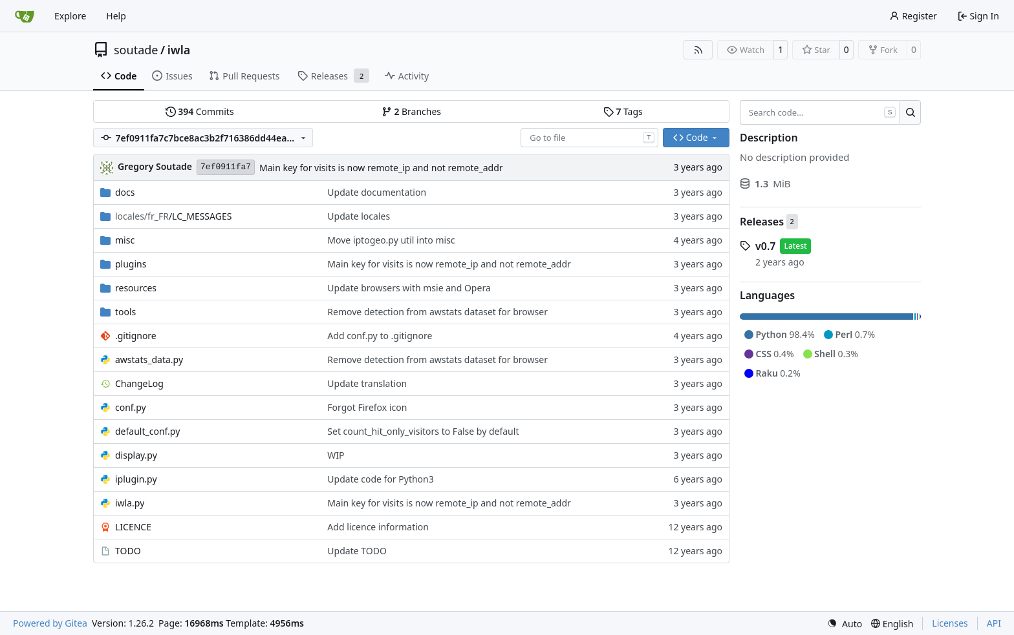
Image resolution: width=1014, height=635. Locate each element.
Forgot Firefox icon (367, 407)
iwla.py (129, 503)
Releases (762, 221)
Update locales (358, 216)
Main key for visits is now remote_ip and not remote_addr (380, 167)
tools (125, 312)
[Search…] (910, 112)
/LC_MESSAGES (173, 216)
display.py (136, 455)
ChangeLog (139, 383)
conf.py (130, 407)
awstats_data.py (149, 359)
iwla (179, 49)
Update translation (367, 383)
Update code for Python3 (380, 479)
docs (125, 192)
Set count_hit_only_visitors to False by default (423, 431)
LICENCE (133, 527)
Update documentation (376, 192)
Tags (623, 111)
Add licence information (378, 527)
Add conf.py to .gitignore (379, 335)
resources (135, 288)
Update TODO (357, 551)
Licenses (950, 623)
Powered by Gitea (50, 623)
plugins (130, 264)
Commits (200, 111)
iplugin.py (136, 479)
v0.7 (765, 246)
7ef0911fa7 (225, 167)
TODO (128, 551)
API (994, 623)
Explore (70, 16)
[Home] (24, 16)
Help (116, 16)
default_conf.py (147, 431)
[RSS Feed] (698, 49)
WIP (335, 455)
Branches (411, 111)
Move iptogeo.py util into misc (391, 240)
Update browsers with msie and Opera (408, 288)
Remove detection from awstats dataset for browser (437, 312)
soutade (136, 49)
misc (125, 240)
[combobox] (589, 137)
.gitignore (135, 335)
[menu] (844, 624)
